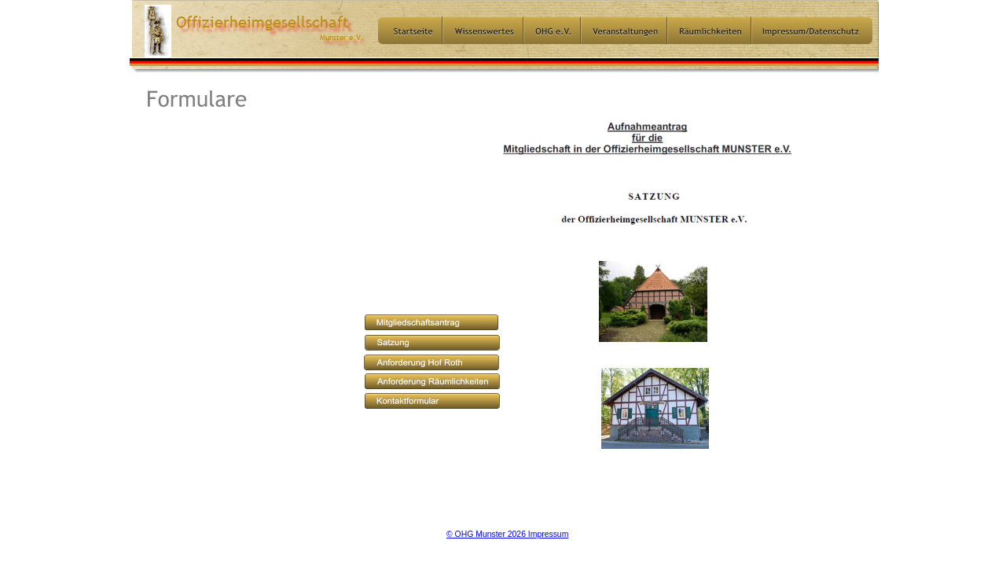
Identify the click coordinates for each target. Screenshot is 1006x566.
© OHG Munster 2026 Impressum (507, 533)
